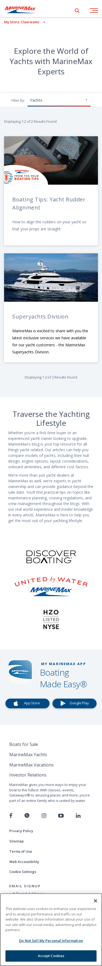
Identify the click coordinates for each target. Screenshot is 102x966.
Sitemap (16, 841)
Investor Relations (28, 775)
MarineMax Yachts (28, 755)
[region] (51, 929)
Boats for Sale (23, 744)
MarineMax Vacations (31, 765)
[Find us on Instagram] (44, 815)
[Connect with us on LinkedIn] (78, 815)
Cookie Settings (22, 871)
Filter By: (18, 100)
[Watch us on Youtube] (61, 815)
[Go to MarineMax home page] (24, 10)
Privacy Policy (21, 830)
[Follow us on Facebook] (10, 815)
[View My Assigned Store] (22, 22)
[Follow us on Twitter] (26, 816)
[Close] (95, 901)
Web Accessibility (24, 861)
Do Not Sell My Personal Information (51, 940)
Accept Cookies (51, 955)
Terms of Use (20, 851)
